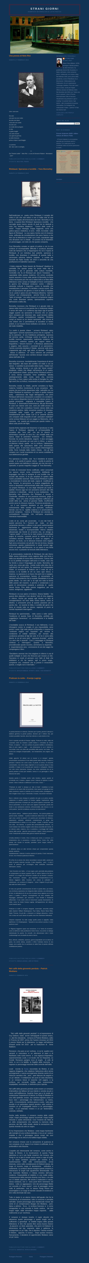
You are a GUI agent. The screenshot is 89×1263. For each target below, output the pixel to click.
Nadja (26, 1069)
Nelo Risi (20, 161)
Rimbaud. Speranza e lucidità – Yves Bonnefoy (30, 169)
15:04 (34, 159)
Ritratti (32, 670)
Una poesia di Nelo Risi (20, 56)
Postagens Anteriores (46, 1256)
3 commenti (41, 159)
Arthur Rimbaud (22, 670)
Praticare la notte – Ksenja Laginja (25, 678)
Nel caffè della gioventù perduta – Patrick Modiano (28, 970)
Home (31, 1256)
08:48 (34, 668)
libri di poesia (33, 961)
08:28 (34, 1247)
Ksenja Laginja (22, 961)
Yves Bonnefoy (45, 670)
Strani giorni (44, 8)
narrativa (20, 1249)
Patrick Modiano (31, 1249)
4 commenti (41, 668)
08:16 (34, 958)
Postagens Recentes (15, 1256)
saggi (38, 670)
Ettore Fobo (69, 58)
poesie (26, 161)
